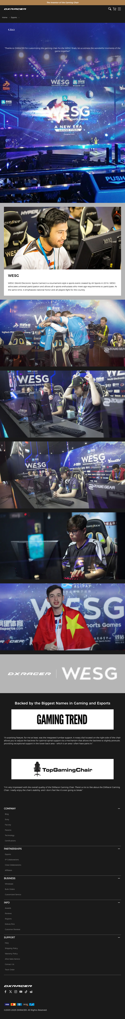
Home (4, 17)
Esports (14, 17)
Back (11, 29)
